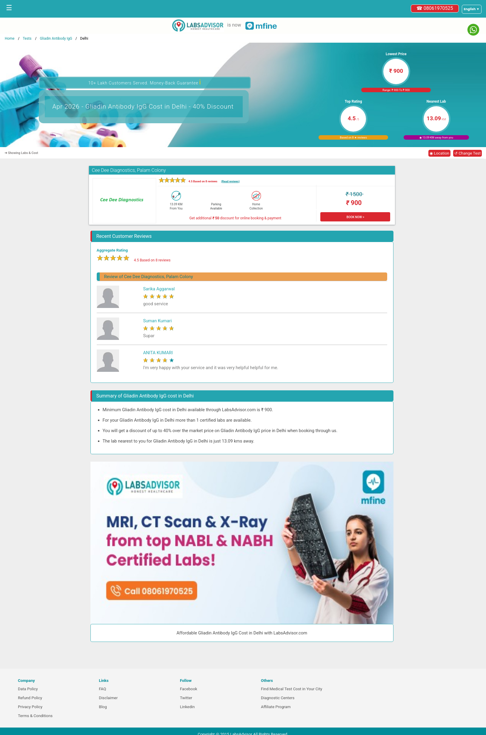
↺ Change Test (467, 153)
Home (9, 38)
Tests (27, 38)
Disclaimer (108, 698)
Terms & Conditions (35, 716)
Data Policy (28, 689)
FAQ (102, 689)
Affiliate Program (276, 707)
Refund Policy (30, 698)
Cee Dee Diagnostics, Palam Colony (129, 170)
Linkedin (187, 707)
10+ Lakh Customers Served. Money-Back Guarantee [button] (144, 82)
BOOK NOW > (355, 217)
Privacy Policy (30, 707)
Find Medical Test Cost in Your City (291, 689)
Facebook (188, 689)
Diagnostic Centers (277, 698)
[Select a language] (472, 9)
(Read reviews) (230, 181)
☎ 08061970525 (434, 8)
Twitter (186, 698)
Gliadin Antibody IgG (56, 38)
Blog (103, 707)
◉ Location (439, 153)
